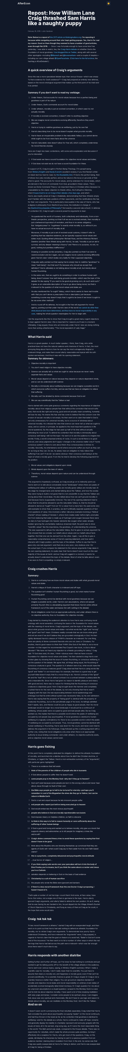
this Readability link (64, 175)
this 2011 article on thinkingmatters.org (65, 37)
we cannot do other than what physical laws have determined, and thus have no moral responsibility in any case (64, 311)
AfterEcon (24, 3)
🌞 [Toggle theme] (108, 3)
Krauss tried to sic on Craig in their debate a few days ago (56, 193)
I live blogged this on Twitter (65, 52)
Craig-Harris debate (69, 49)
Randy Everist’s (56, 172)
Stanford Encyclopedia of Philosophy (46, 208)
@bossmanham (69, 55)
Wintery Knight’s (39, 172)
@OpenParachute (62, 58)
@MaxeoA (55, 55)
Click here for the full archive (82, 58)
